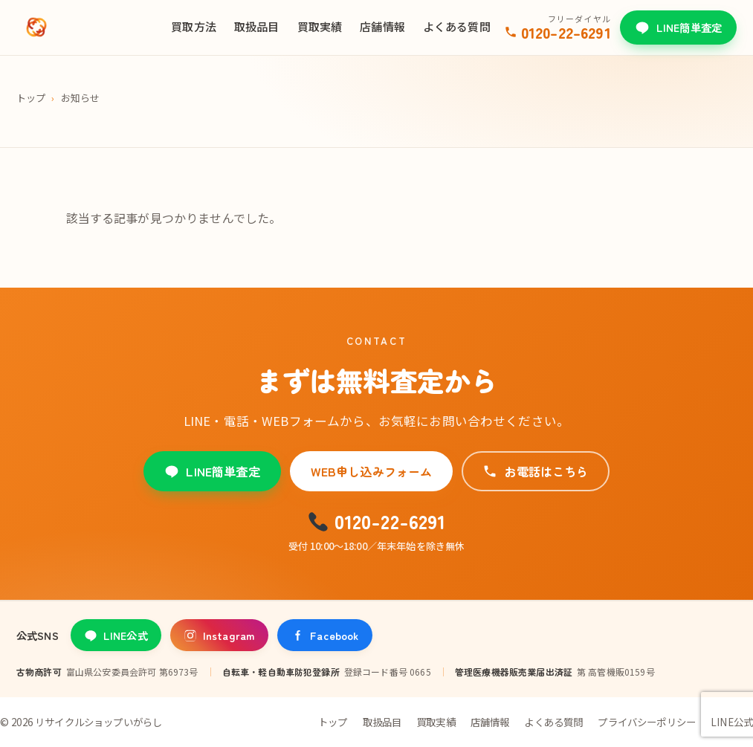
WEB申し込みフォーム (372, 471)
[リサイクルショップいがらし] (36, 27)
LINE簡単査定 (678, 27)
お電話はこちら (535, 471)
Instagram (219, 635)
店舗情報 (382, 26)
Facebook (324, 635)
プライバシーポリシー (647, 721)
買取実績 (320, 26)
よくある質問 (457, 26)
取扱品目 (256, 26)
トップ (30, 98)
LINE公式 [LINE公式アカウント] (116, 635)
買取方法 (193, 26)
